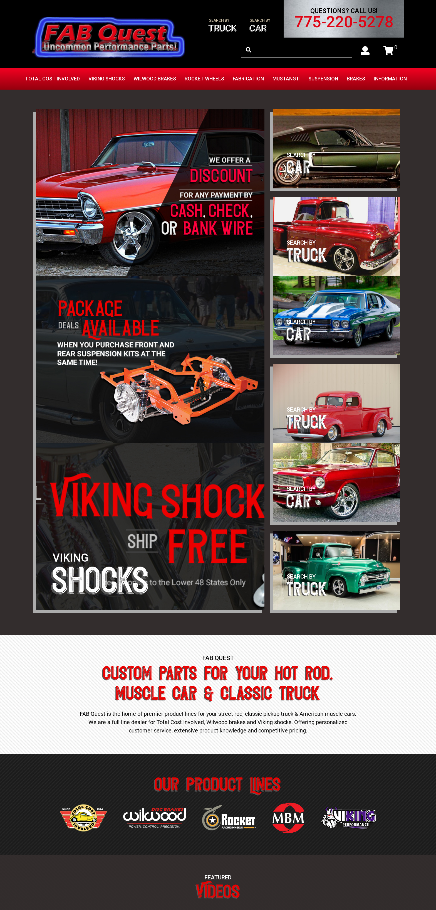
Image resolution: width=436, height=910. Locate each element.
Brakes (356, 79)
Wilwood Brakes (154, 79)
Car (260, 25)
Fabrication (248, 79)
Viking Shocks (106, 79)
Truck (223, 25)
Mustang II (286, 79)
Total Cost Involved (52, 79)
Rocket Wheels (204, 79)
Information (390, 79)
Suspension (323, 79)
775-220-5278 (343, 22)
